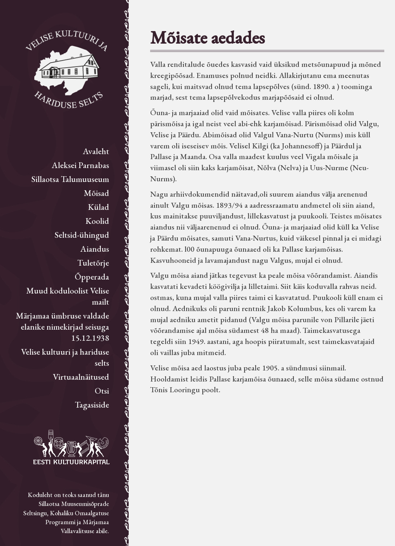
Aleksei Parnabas (80, 165)
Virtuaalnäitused (81, 376)
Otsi (102, 390)
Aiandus (94, 248)
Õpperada (92, 276)
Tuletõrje (93, 262)
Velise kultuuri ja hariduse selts (65, 357)
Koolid (97, 220)
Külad (98, 206)
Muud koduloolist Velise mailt (67, 296)
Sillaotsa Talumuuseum (70, 179)
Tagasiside (92, 404)
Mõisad (96, 192)
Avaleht (96, 151)
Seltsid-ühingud (82, 234)
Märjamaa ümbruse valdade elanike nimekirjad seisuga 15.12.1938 (62, 326)
